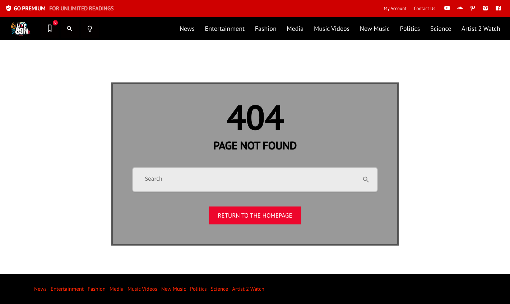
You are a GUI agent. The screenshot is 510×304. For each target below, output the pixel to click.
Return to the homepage (255, 215)
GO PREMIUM (59, 8)
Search (153, 179)
